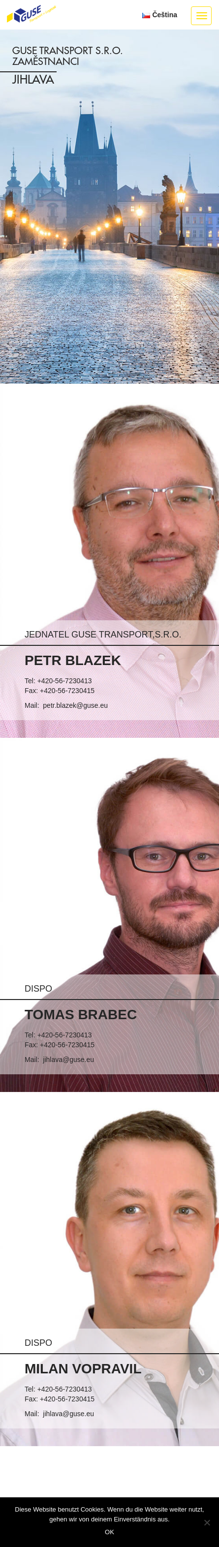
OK (109, 1532)
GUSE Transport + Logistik (31, 14)
